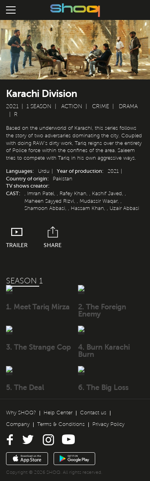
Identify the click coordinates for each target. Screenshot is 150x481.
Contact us (93, 412)
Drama (128, 106)
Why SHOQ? (21, 412)
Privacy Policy (108, 423)
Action (71, 106)
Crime (100, 106)
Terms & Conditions (61, 423)
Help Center (58, 412)
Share (53, 237)
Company (18, 423)
